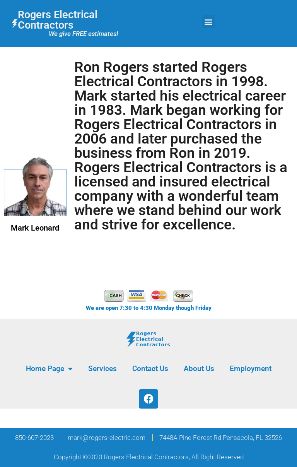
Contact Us (150, 368)
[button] (208, 21)
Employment (250, 368)
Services (102, 368)
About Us (199, 368)
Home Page (49, 368)
